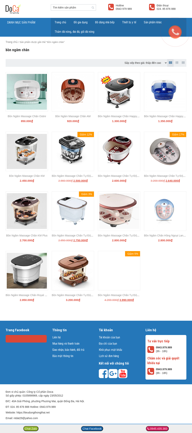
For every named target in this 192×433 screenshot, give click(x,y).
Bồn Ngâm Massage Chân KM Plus (26, 235)
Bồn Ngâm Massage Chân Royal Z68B (28, 295)
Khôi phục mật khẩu (110, 350)
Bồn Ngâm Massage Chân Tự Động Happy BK (79, 235)
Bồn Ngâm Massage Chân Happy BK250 (168, 116)
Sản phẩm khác (153, 22)
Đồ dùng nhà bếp (105, 22)
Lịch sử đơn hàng (109, 356)
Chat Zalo (31, 428)
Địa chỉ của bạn (108, 343)
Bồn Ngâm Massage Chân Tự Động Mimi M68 (125, 235)
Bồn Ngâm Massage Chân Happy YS (119, 116)
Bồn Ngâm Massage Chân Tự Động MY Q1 (77, 295)
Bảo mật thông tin (62, 356)
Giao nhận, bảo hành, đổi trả (68, 350)
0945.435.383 (158, 428)
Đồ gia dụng (81, 22)
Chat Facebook (92, 428)
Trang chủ (60, 22)
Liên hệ (56, 337)
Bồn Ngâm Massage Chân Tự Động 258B (122, 175)
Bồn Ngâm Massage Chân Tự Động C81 (121, 295)
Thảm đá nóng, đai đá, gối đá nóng (74, 31)
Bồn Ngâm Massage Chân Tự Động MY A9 (77, 175)
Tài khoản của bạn (109, 337)
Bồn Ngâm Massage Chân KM (26, 175)
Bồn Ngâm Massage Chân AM (73, 116)
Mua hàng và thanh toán (66, 343)
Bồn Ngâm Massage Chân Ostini (27, 116)
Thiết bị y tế (129, 22)
